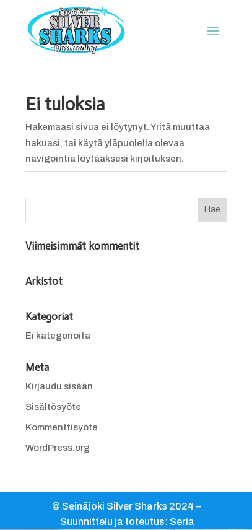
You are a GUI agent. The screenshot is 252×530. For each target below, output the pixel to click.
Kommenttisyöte (61, 427)
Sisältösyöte (53, 407)
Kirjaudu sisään (59, 386)
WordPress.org (57, 448)
